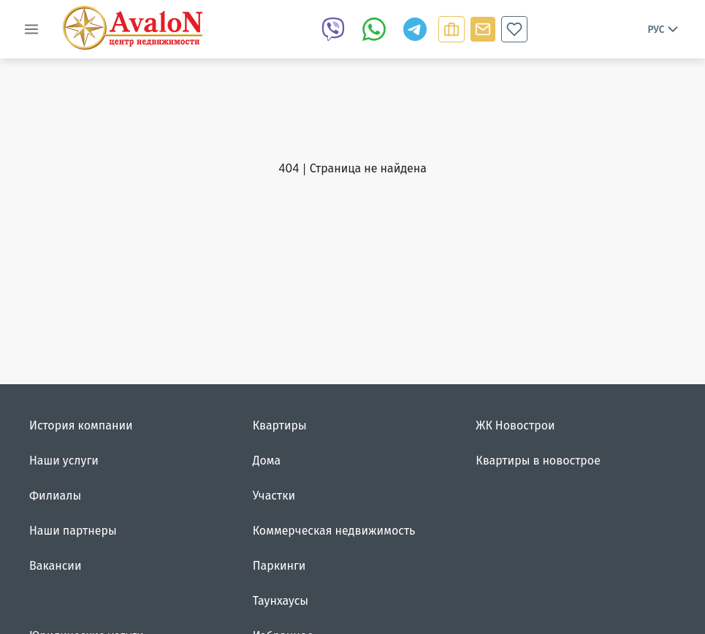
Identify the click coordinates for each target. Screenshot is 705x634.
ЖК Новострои (515, 425)
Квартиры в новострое (538, 460)
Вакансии (55, 565)
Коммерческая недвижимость (334, 530)
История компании (81, 425)
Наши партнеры (73, 530)
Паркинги (279, 565)
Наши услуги (64, 460)
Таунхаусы (280, 600)
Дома (267, 460)
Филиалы (55, 495)
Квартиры (280, 425)
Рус (664, 29)
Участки (274, 495)
